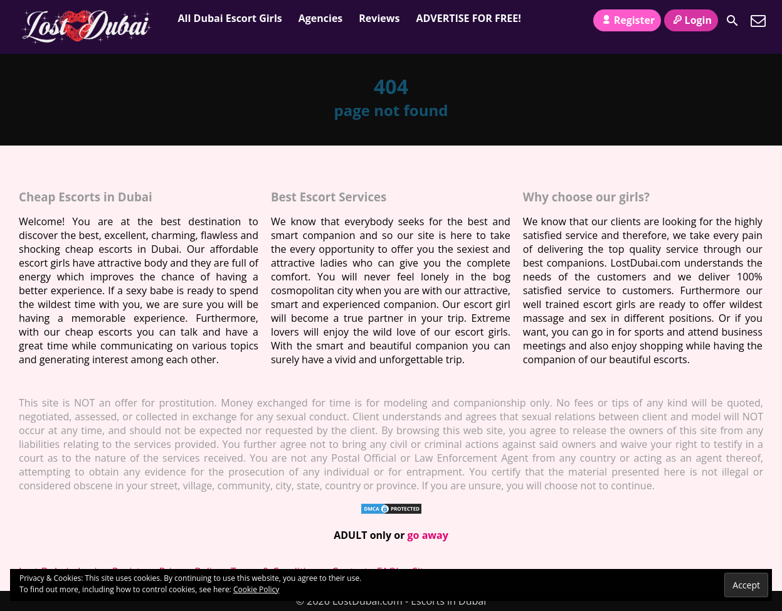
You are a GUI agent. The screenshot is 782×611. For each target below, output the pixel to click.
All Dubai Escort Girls (230, 18)
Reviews (379, 18)
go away (428, 535)
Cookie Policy (256, 589)
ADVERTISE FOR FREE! (468, 18)
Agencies (321, 18)
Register (627, 20)
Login (691, 20)
